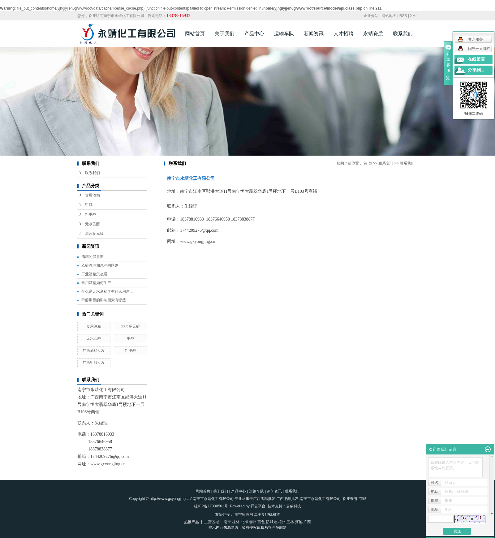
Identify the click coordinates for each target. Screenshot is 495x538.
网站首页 (195, 33)
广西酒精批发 (94, 350)
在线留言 (476, 59)
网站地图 (388, 16)
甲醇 (89, 205)
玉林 (290, 522)
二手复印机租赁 (267, 514)
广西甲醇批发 (94, 362)
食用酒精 (92, 195)
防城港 (271, 522)
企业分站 (371, 16)
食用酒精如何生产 (96, 283)
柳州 (252, 522)
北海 (244, 522)
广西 (307, 522)
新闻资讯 (314, 33)
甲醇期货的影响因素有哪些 (103, 300)
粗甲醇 (90, 214)
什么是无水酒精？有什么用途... (107, 291)
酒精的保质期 (92, 257)
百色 (261, 522)
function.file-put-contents (167, 8)
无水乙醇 (92, 224)
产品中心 (254, 33)
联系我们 (403, 33)
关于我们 (225, 33)
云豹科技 (293, 506)
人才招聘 (343, 33)
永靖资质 (373, 33)
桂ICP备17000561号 (211, 506)
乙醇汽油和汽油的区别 (99, 265)
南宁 (227, 522)
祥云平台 (258, 506)
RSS (403, 16)
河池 (299, 522)
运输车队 (284, 33)
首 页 (368, 163)
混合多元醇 (94, 233)
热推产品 (191, 522)
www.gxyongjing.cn (107, 464)
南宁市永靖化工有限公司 (320, 499)
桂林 (235, 522)
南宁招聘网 (244, 514)
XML (414, 16)
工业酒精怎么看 (94, 274)
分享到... (476, 70)
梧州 (282, 522)
